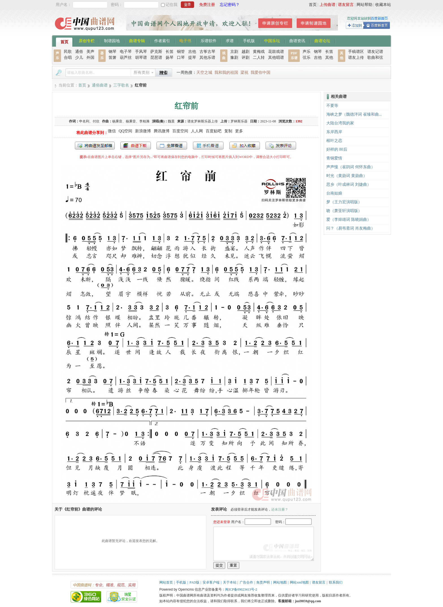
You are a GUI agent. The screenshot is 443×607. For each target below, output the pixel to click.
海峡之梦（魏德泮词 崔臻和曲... (354, 114)
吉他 (192, 51)
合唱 (68, 57)
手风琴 (141, 51)
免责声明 (263, 582)
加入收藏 (244, 146)
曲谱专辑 (137, 40)
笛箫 (112, 57)
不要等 (332, 105)
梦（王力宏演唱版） (344, 202)
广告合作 (246, 582)
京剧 (234, 51)
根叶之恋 (334, 141)
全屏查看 (172, 146)
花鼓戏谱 (276, 51)
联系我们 (335, 582)
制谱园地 (112, 40)
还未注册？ (279, 509)
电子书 (185, 40)
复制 (228, 131)
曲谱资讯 (297, 40)
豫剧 (234, 57)
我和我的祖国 (226, 72)
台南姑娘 (334, 193)
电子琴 (126, 51)
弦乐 (306, 57)
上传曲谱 (327, 5)
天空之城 (204, 72)
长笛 (169, 51)
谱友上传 (356, 57)
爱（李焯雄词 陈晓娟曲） (348, 219)
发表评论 (281, 146)
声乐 (306, 51)
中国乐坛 (272, 40)
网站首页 (166, 582)
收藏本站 (383, 5)
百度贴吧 (214, 131)
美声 (90, 51)
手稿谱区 (356, 51)
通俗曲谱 (100, 85)
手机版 (249, 40)
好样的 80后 (336, 149)
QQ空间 (125, 131)
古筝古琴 (207, 51)
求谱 (230, 40)
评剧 (245, 57)
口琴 (181, 57)
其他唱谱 (276, 57)
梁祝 (244, 72)
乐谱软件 (208, 40)
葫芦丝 (126, 57)
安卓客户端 (211, 582)
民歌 (68, 51)
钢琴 (112, 51)
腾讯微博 (162, 131)
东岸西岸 (334, 132)
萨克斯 (156, 51)
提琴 (192, 57)
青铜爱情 (334, 158)
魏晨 (171, 121)
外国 (90, 57)
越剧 (245, 51)
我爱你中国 (260, 72)
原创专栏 (87, 40)
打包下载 (135, 146)
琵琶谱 (156, 57)
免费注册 (207, 5)
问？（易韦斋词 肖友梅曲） (350, 228)
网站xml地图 (299, 582)
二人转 (259, 57)
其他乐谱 (207, 57)
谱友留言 (346, 5)
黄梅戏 (259, 51)
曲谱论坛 (322, 40)
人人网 (197, 131)
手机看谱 (208, 146)
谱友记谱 (375, 51)
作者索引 (162, 40)
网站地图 (280, 582)
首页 (313, 5)
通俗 (79, 51)
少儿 (79, 57)
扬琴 (169, 57)
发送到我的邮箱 (95, 146)
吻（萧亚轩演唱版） (344, 211)
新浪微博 (143, 131)
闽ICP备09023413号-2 (241, 589)
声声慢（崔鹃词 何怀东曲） (350, 167)
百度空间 (180, 131)
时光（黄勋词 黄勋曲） (346, 176)
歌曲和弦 (375, 57)
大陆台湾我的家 (340, 123)
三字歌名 (121, 85)
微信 (112, 131)
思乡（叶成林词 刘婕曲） (348, 184)
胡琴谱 (141, 57)
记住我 (171, 5)
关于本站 (229, 582)
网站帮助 (364, 5)
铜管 (181, 51)
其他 (329, 57)
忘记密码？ (230, 5)
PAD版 (194, 582)
